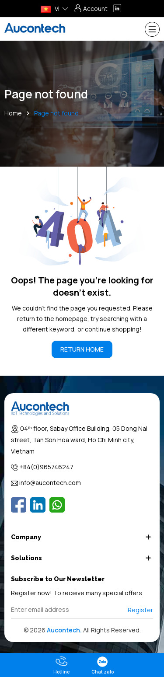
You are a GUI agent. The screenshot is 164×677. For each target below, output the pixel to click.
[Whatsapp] (57, 505)
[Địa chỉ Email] (82, 609)
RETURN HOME (82, 349)
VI (50, 8)
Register (140, 610)
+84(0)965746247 (46, 467)
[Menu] (152, 29)
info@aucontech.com (50, 482)
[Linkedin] (37, 505)
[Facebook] (18, 505)
